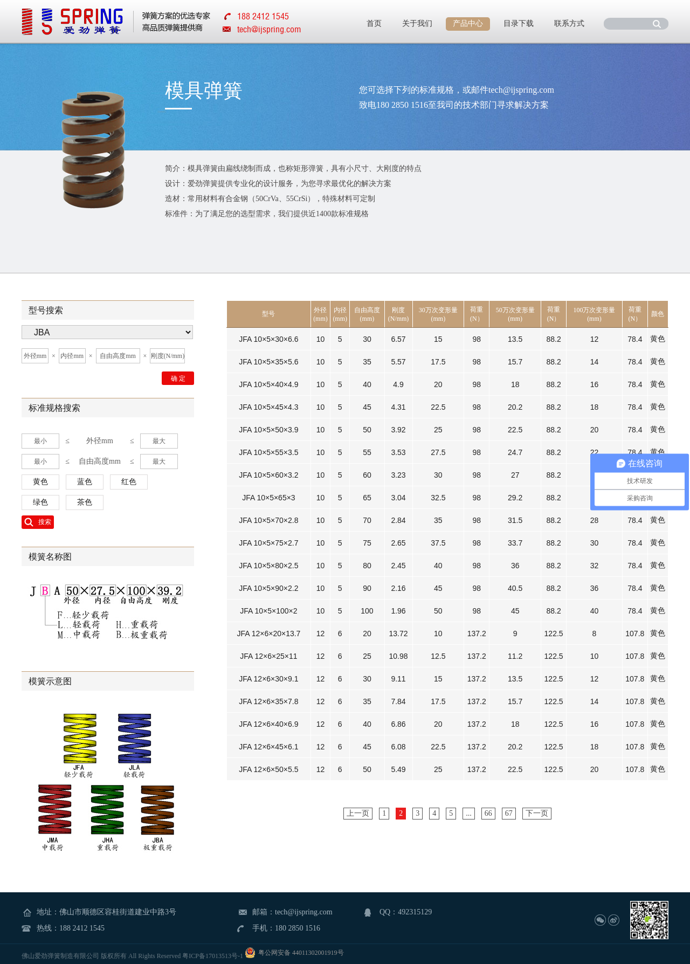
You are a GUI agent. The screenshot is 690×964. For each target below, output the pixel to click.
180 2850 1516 (297, 928)
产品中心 (468, 23)
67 (509, 813)
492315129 (415, 912)
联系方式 (569, 23)
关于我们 (417, 23)
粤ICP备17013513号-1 (212, 956)
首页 (374, 23)
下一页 (537, 813)
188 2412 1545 (82, 928)
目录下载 (518, 23)
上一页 (358, 813)
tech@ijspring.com (269, 29)
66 (488, 813)
